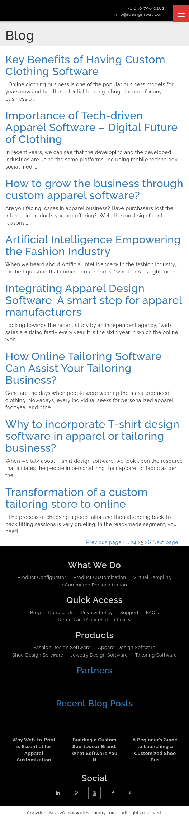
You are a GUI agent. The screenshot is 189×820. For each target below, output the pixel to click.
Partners (95, 670)
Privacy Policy (97, 612)
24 (134, 542)
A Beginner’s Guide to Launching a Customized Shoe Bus (155, 750)
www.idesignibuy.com (92, 812)
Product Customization (100, 577)
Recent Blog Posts (94, 703)
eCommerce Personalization (94, 585)
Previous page (104, 542)
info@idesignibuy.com (139, 14)
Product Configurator (42, 577)
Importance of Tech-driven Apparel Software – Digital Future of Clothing (91, 127)
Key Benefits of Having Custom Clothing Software (85, 65)
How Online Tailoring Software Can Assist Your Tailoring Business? (83, 368)
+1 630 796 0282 (146, 8)
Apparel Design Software (126, 647)
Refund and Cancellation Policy (94, 619)
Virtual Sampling (152, 577)
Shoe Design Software (37, 655)
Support (129, 612)
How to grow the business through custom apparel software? (94, 189)
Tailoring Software (156, 655)
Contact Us (61, 612)
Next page (165, 542)
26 (148, 542)
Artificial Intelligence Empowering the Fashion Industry (93, 245)
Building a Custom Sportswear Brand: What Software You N (94, 750)
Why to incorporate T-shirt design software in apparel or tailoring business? (92, 436)
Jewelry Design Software (99, 655)
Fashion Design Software (62, 647)
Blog (35, 612)
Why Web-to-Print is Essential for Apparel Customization (34, 750)
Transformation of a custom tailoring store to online (76, 498)
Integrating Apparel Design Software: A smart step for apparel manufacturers (93, 300)
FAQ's (152, 612)
